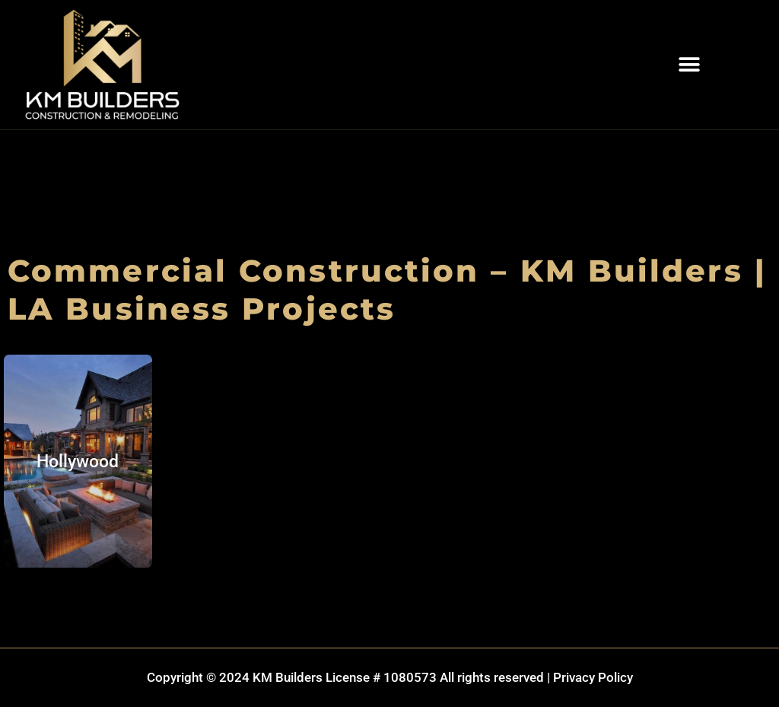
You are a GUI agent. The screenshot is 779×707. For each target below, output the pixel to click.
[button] (689, 65)
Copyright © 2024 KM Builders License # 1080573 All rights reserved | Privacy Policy (390, 677)
